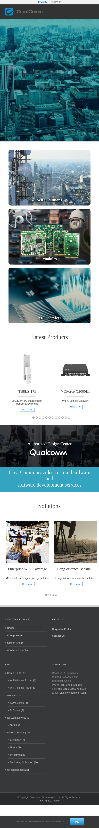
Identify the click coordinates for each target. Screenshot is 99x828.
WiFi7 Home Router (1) (23, 687)
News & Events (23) (18, 732)
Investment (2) (18, 754)
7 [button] (53, 417)
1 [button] (33, 417)
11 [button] (66, 417)
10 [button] (62, 417)
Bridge (10, 627)
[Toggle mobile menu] (92, 11)
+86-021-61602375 (71, 684)
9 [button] (59, 417)
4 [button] (43, 417)
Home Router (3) (16, 672)
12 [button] (69, 417)
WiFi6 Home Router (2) (23, 680)
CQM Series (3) (19, 702)
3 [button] (40, 417)
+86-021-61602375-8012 (72, 688)
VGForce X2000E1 (75, 391)
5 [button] (46, 417)
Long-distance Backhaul (75, 569)
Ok (77, 822)
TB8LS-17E (27, 391)
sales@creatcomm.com (73, 692)
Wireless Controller (18, 650)
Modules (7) (14, 695)
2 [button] (37, 417)
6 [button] (49, 417)
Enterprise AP (15, 635)
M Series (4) (17, 710)
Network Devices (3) (18, 717)
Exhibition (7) (17, 739)
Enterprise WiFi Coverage (27, 569)
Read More (27, 409)
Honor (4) (15, 747)
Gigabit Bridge (15, 642)
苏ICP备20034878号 (49, 800)
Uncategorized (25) (18, 769)
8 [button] (56, 417)
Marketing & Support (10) (24, 762)
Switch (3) (15, 725)
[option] (27, 384)
